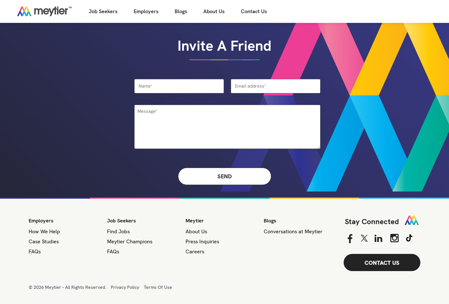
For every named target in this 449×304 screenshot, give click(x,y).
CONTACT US (382, 263)
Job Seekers (121, 220)
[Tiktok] (409, 237)
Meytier (195, 220)
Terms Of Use (158, 287)
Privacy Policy (125, 287)
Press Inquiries (202, 241)
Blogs (270, 220)
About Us (213, 11)
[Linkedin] (378, 239)
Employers (146, 11)
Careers (195, 251)
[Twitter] (364, 238)
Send (224, 176)
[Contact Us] (254, 11)
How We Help (44, 231)
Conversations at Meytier (293, 231)
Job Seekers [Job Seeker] (103, 11)
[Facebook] (349, 239)
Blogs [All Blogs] (181, 11)
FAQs (35, 251)
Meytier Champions (129, 241)
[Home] (44, 11)
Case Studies (44, 241)
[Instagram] (394, 238)
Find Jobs (118, 231)
